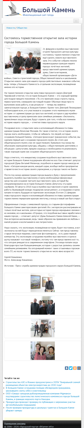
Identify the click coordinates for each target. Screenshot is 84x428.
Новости (10, 27)
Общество (22, 27)
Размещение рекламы (14, 423)
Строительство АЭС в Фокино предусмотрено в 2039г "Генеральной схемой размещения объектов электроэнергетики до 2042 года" (43, 383)
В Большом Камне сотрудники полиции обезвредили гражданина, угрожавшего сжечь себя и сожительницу (38, 389)
